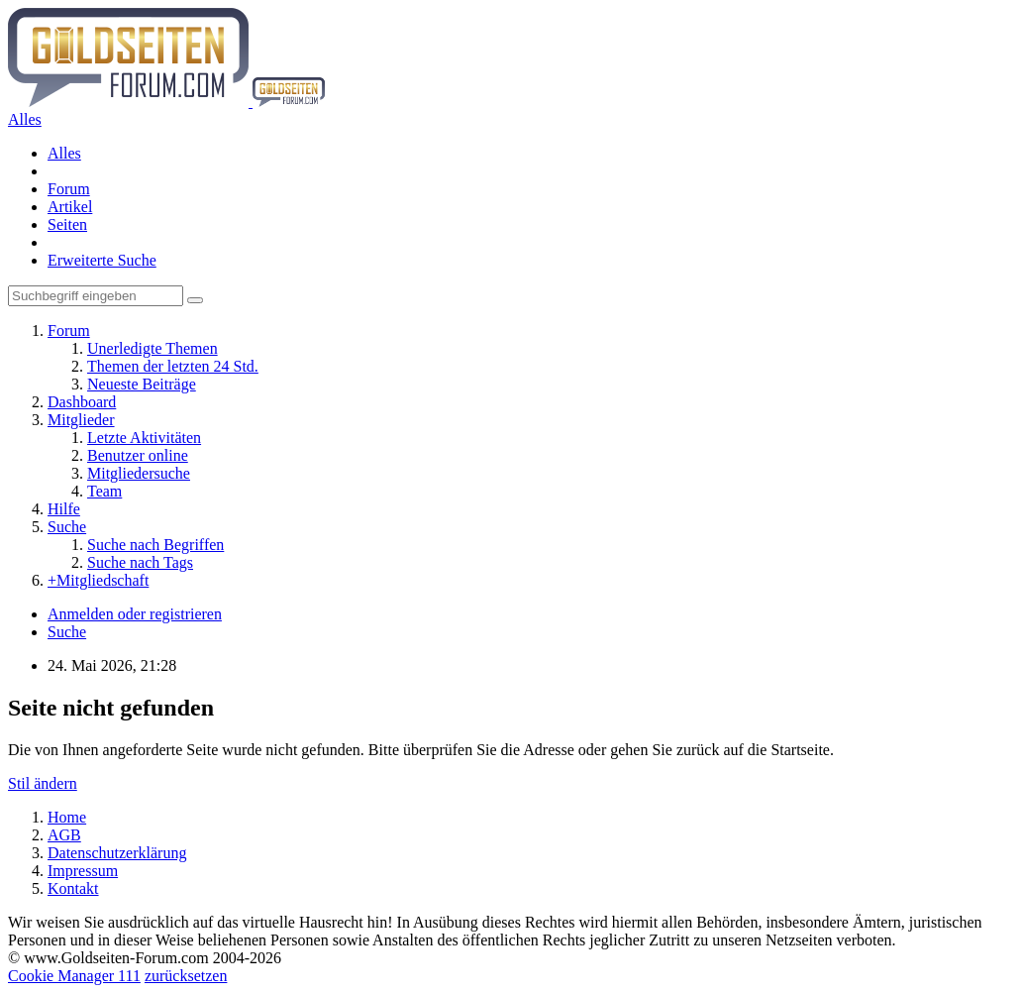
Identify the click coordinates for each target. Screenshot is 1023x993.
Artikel (70, 206)
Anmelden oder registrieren (135, 614)
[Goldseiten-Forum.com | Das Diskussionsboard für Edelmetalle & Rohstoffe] (166, 101)
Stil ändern (42, 783)
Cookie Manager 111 (74, 975)
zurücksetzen (186, 975)
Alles (64, 153)
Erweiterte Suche (102, 260)
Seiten (67, 224)
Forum (69, 188)
